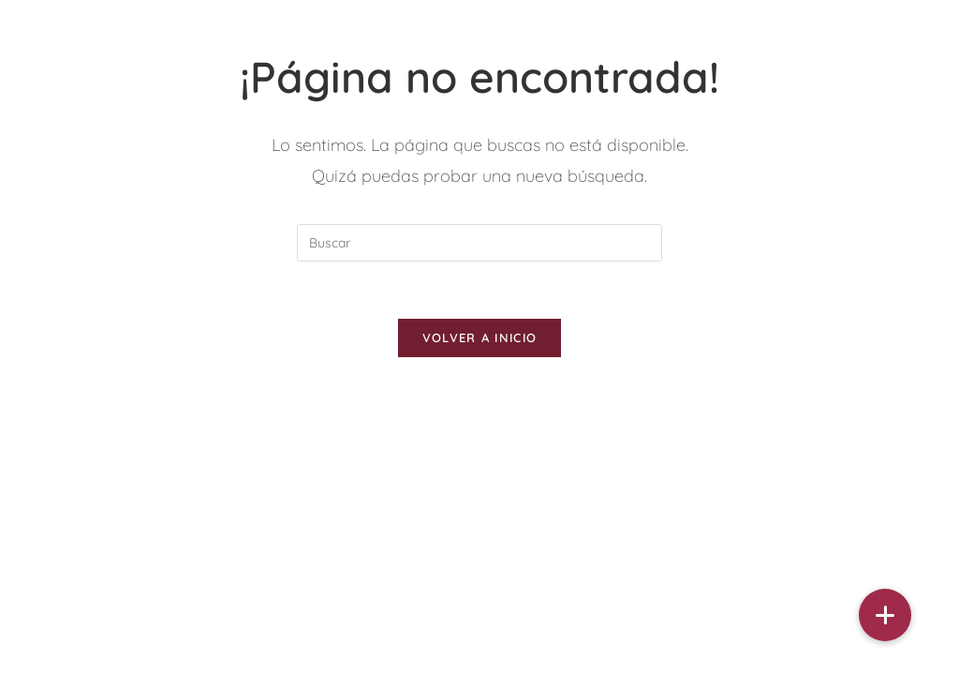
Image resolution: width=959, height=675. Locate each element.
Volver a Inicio (480, 337)
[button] (885, 615)
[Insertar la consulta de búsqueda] (479, 243)
